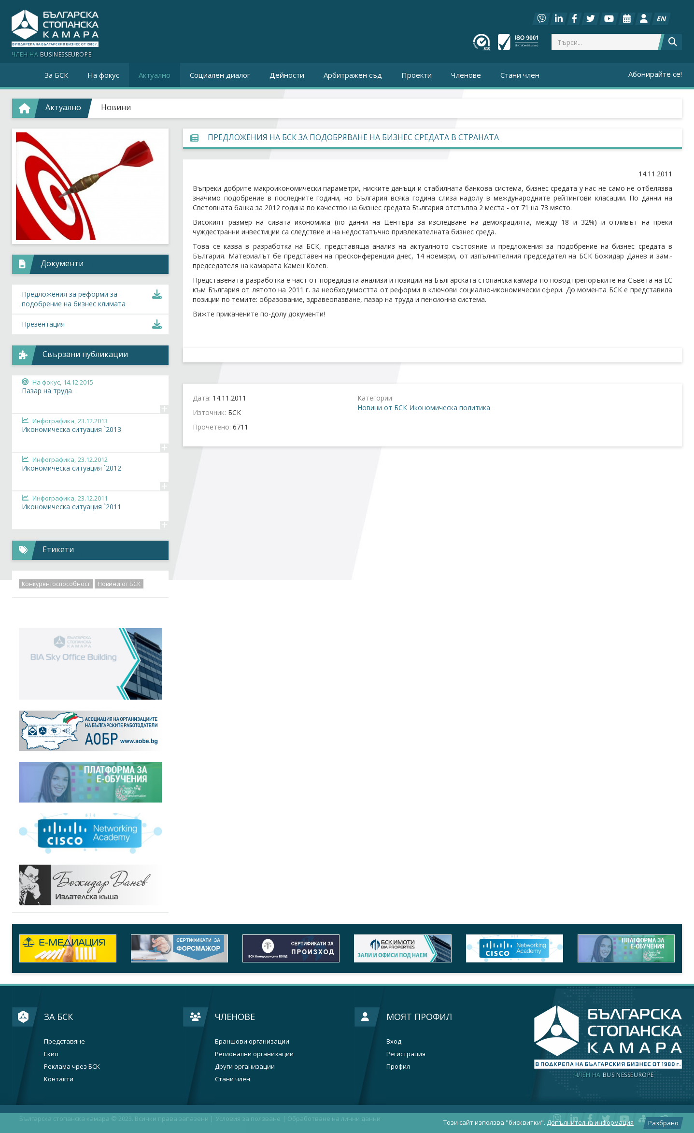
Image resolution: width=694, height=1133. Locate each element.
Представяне (64, 1041)
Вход (393, 1041)
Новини (116, 107)
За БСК (58, 1016)
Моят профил (419, 1016)
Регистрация (405, 1054)
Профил (398, 1066)
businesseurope (614, 1075)
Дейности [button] (286, 75)
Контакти (58, 1079)
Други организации (245, 1066)
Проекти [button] (416, 75)
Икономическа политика (449, 407)
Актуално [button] (154, 75)
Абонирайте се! (655, 74)
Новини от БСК (382, 407)
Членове (235, 1016)
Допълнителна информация (590, 1122)
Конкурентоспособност (56, 584)
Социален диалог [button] (220, 75)
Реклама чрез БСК (72, 1066)
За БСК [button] (56, 75)
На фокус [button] (103, 75)
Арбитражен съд (353, 75)
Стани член (519, 75)
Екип (51, 1054)
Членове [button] (466, 75)
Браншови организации (252, 1041)
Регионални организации (254, 1054)
